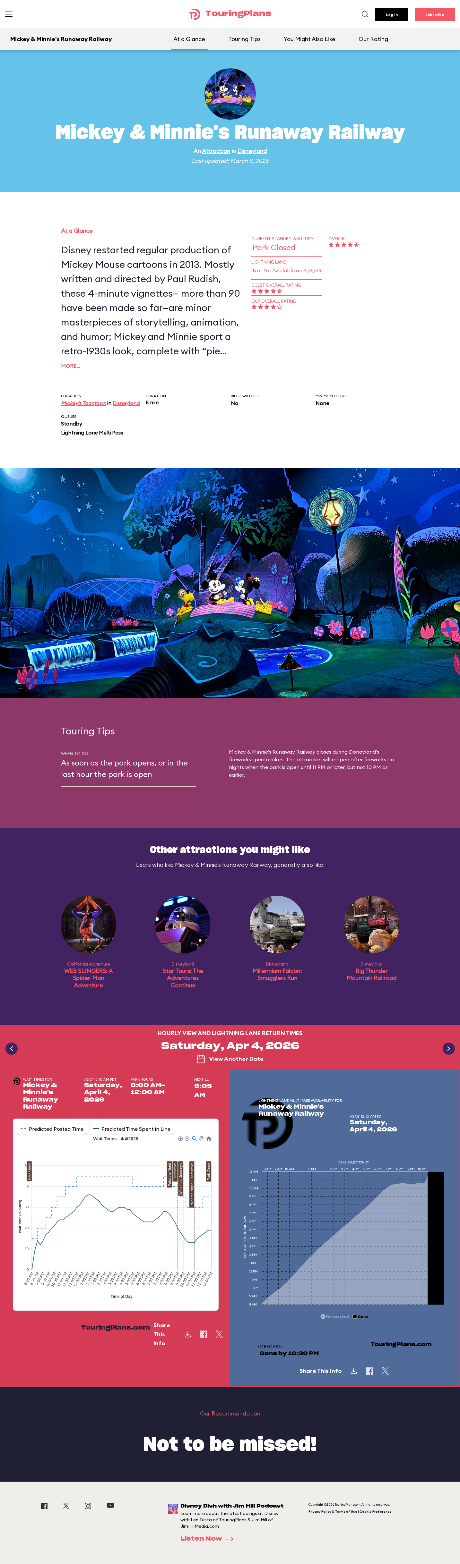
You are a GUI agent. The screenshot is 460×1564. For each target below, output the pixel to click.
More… (70, 366)
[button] (180, 1138)
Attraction (216, 151)
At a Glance (189, 39)
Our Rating (373, 39)
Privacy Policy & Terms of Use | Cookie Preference (350, 1511)
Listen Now (209, 1539)
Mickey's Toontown (83, 403)
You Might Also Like (309, 39)
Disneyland (252, 151)
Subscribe (434, 14)
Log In (392, 14)
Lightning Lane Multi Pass (92, 432)
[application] (115, 1218)
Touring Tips (244, 39)
